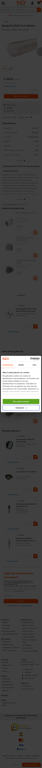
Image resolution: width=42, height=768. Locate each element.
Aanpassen (21, 408)
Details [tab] (21, 365)
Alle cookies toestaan (21, 401)
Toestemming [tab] (7, 365)
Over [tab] (34, 365)
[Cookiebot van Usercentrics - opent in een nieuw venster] (30, 358)
